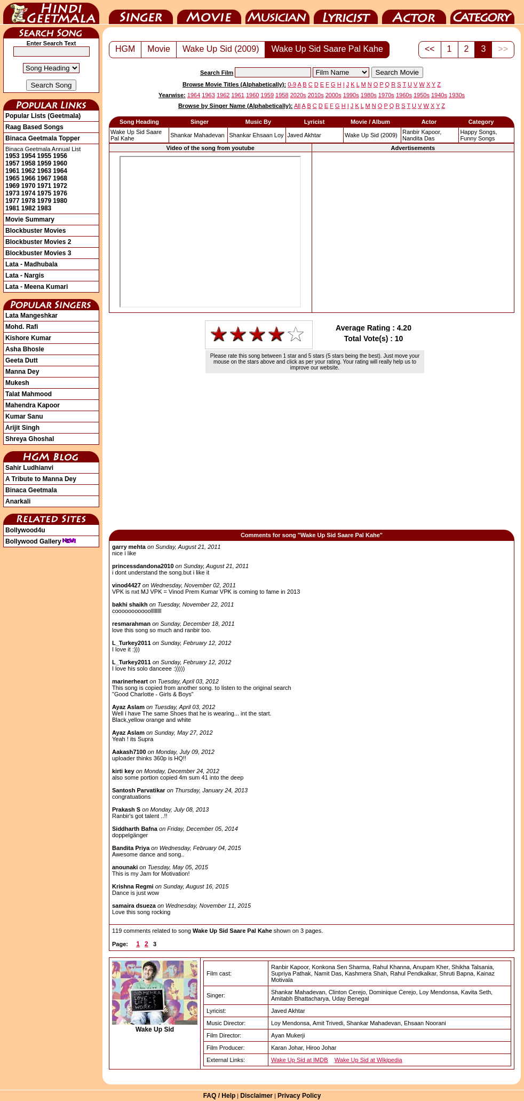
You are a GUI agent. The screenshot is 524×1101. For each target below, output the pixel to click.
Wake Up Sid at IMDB (299, 1060)
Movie (209, 12)
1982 (28, 208)
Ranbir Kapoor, (421, 132)
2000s (333, 95)
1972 (60, 186)
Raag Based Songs (34, 127)
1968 (60, 178)
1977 (12, 201)
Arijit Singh (22, 427)
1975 (44, 193)
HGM (125, 48)
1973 (12, 193)
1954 (28, 156)
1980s (369, 95)
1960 (60, 163)
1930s (457, 95)
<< (430, 48)
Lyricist (346, 12)
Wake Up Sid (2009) (220, 48)
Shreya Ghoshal (29, 439)
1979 (44, 201)
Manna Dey (22, 371)
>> (503, 48)
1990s (351, 95)
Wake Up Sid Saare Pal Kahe (327, 48)
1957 (12, 163)
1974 (28, 193)
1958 (28, 163)
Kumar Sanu (24, 416)
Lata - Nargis (24, 275)
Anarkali (17, 501)
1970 (28, 186)
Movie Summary (29, 219)
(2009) (371, 135)
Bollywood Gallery (40, 541)
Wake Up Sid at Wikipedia (368, 1060)
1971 (44, 186)
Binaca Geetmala (31, 490)
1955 (44, 156)
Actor (414, 12)
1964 (60, 171)
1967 (44, 178)
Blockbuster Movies (35, 230)
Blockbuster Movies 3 (38, 253)
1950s (422, 95)
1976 (60, 193)
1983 (44, 208)
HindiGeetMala (51, 12)
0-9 (292, 84)
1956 (60, 156)
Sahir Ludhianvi (29, 467)
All (297, 106)
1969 (12, 186)
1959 (44, 163)
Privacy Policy (299, 1095)
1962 (28, 171)
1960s (404, 95)
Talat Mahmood (28, 394)
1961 (12, 171)
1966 (28, 178)
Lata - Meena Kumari (36, 286)
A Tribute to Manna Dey (40, 479)
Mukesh (17, 383)
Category (482, 12)
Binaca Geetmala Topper (42, 138)
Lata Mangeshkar (31, 315)
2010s (316, 95)
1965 (12, 178)
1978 (28, 201)
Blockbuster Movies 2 (38, 242)
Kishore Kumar (28, 338)
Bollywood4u (25, 530)
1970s (386, 95)
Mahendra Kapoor (32, 405)
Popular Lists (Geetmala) (43, 116)
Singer (141, 12)
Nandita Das (418, 138)
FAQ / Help (219, 1095)
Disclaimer (256, 1095)
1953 (12, 156)
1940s (439, 95)
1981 (12, 208)
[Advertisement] (413, 231)
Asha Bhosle (24, 349)
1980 (60, 201)
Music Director (277, 12)
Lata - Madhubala (31, 264)
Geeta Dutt (21, 360)
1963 (44, 171)
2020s (298, 95)
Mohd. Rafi (21, 327)
